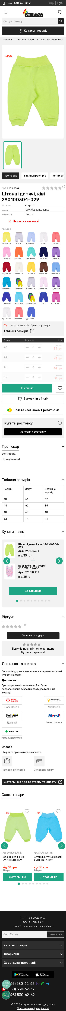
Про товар (10, 175)
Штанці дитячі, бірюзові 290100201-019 (48, 858)
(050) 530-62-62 (18, 989)
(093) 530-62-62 (18, 995)
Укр (51, 3)
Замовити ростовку (33, 431)
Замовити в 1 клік (33, 399)
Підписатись (55, 934)
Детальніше (33, 591)
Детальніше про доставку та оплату (33, 782)
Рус (59, 3)
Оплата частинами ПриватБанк (33, 410)
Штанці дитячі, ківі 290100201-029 (13, 858)
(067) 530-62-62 (18, 984)
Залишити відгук (33, 635)
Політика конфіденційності (33, 1008)
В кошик (27, 388)
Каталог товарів (33, 31)
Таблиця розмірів (35, 175)
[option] (12, 155)
